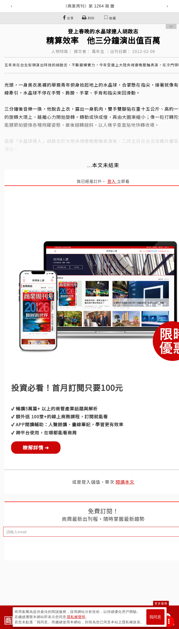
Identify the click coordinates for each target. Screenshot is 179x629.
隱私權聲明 (76, 617)
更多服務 (161, 603)
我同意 (155, 617)
